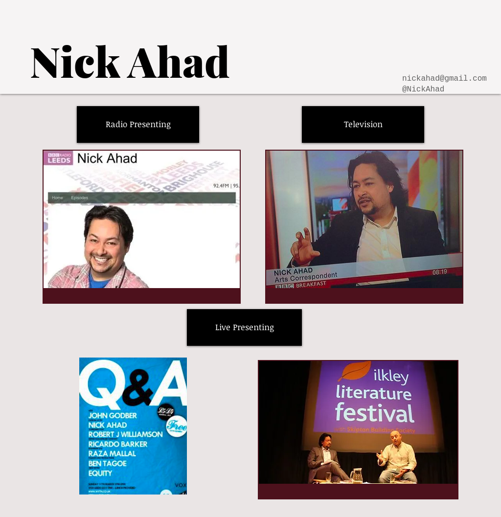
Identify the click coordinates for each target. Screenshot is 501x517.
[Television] (363, 124)
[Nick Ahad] (129, 60)
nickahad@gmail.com (444, 78)
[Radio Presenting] (138, 124)
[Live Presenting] (244, 327)
